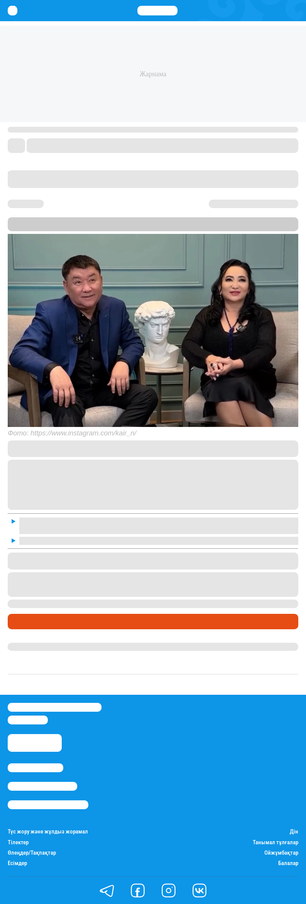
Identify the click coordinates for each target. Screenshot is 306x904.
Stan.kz (41, 227)
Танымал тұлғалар (275, 842)
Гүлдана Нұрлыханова (39, 646)
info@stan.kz (28, 720)
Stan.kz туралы (35, 767)
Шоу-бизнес (27, 621)
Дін (294, 831)
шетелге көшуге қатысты (187, 603)
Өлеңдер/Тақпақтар (32, 853)
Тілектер (18, 842)
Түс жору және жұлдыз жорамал (48, 831)
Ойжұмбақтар (281, 853)
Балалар (288, 863)
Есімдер (17, 863)
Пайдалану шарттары (48, 804)
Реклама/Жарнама (42, 786)
